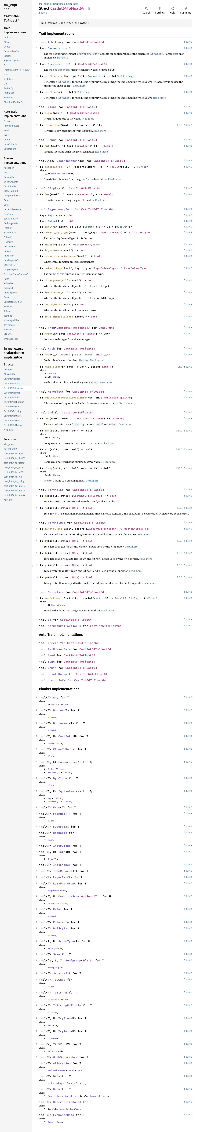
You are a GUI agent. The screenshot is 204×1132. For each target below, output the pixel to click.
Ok (135, 598)
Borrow (58, 710)
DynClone (60, 778)
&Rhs (75, 507)
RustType (53, 948)
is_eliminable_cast (59, 316)
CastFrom (53, 743)
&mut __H (102, 354)
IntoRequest (62, 871)
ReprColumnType (105, 268)
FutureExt (61, 826)
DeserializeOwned (67, 1102)
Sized (56, 376)
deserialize (53, 166)
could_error (53, 304)
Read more (79, 85)
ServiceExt (62, 973)
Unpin (52, 668)
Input (52, 215)
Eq (49, 619)
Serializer (57, 604)
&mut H (107, 366)
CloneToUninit (64, 749)
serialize (52, 598)
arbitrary (52, 92)
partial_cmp (53, 528)
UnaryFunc (91, 244)
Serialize (56, 592)
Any (55, 697)
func (60, 3)
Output (52, 221)
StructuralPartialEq (64, 626)
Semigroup (73, 960)
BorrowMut (61, 723)
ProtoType (66, 941)
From (51, 327)
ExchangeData (63, 1115)
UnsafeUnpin (57, 674)
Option (78, 244)
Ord (50, 412)
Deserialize (66, 161)
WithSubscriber (65, 1057)
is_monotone (53, 250)
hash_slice (53, 366)
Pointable (61, 922)
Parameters (56, 48)
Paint (57, 909)
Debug (52, 140)
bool (83, 250)
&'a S (87, 960)
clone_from (53, 125)
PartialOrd (56, 523)
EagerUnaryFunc (60, 209)
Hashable (60, 833)
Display (54, 188)
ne (46, 507)
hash (48, 354)
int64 (76, 3)
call (48, 226)
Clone (52, 107)
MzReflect (56, 391)
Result (108, 145)
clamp (49, 468)
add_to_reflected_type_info (65, 397)
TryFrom (64, 1018)
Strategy (54, 64)
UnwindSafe (56, 680)
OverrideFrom (68, 896)
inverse (50, 244)
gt (46, 565)
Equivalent (67, 791)
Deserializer (59, 173)
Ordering (118, 418)
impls (68, 3)
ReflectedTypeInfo (117, 397)
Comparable (67, 762)
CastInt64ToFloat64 (88, 42)
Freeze (53, 643)
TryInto (64, 1031)
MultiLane (53, 1051)
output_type (53, 268)
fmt (47, 145)
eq (46, 495)
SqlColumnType (110, 232)
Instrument (62, 845)
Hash (51, 348)
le (46, 553)
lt (46, 540)
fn (67, 64)
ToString (60, 992)
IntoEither (62, 865)
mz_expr (44, 3)
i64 (69, 215)
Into (61, 852)
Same (56, 954)
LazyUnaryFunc (64, 883)
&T (95, 896)
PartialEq (56, 490)
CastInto (65, 736)
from (48, 333)
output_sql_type (57, 232)
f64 (71, 221)
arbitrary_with (56, 76)
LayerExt (60, 877)
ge (46, 577)
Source (43, 12)
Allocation (62, 1063)
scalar (53, 3)
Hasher (65, 354)
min (47, 449)
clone (49, 112)
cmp (47, 418)
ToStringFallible (67, 1005)
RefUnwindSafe (59, 649)
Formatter (82, 145)
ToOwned (59, 979)
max (47, 430)
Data (56, 1076)
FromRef (59, 813)
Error (143, 166)
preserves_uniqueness (60, 256)
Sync (51, 661)
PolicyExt (61, 928)
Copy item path (89, 8)
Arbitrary (56, 42)
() (70, 48)
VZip (61, 1044)
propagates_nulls (57, 280)
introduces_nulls (57, 292)
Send (51, 655)
